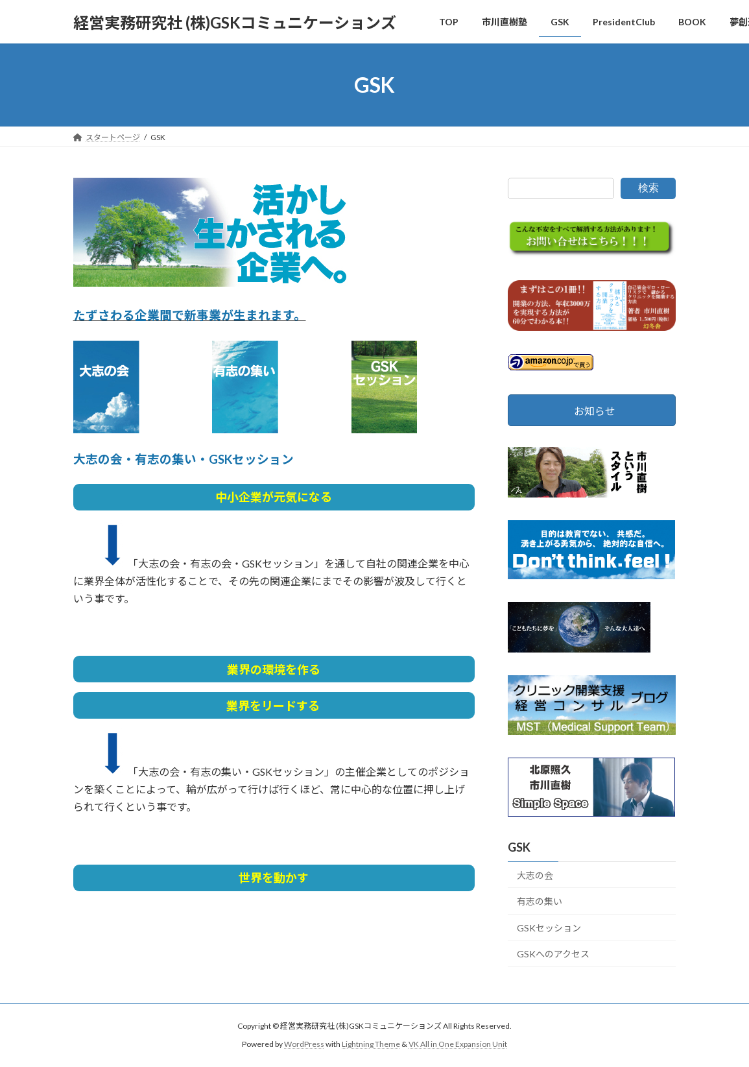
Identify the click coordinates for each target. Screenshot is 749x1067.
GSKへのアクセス (553, 954)
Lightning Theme (371, 1044)
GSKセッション (549, 927)
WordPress (304, 1044)
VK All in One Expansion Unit (458, 1044)
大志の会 (535, 875)
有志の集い (539, 901)
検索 (648, 187)
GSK (519, 847)
